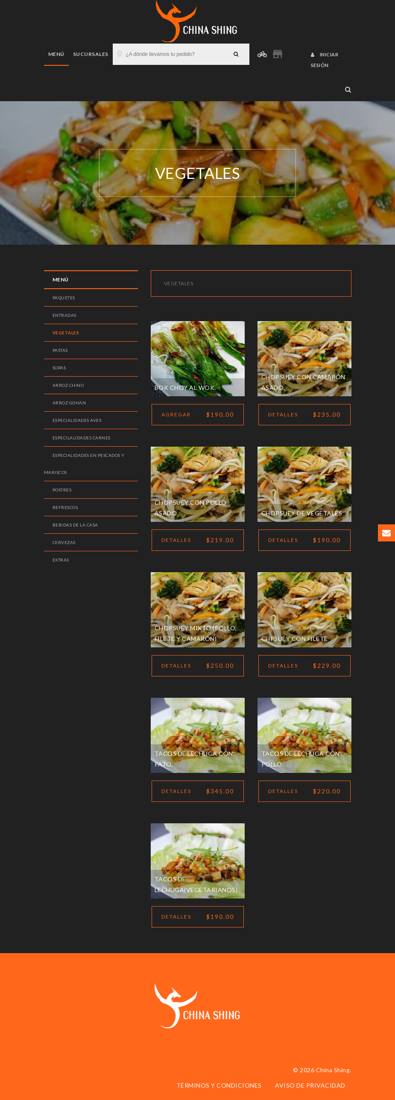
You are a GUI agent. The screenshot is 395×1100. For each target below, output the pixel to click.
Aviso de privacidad (310, 1085)
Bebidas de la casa (75, 524)
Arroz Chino (68, 385)
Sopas (59, 367)
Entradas (64, 315)
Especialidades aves (77, 420)
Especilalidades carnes (82, 437)
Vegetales (66, 332)
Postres (62, 489)
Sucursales (90, 54)
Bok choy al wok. (185, 387)
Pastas (60, 350)
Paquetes (64, 297)
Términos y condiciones (219, 1085)
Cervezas (64, 542)
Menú (56, 54)
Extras (61, 559)
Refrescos (65, 507)
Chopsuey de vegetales (301, 513)
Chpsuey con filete (294, 638)
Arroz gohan (69, 402)
